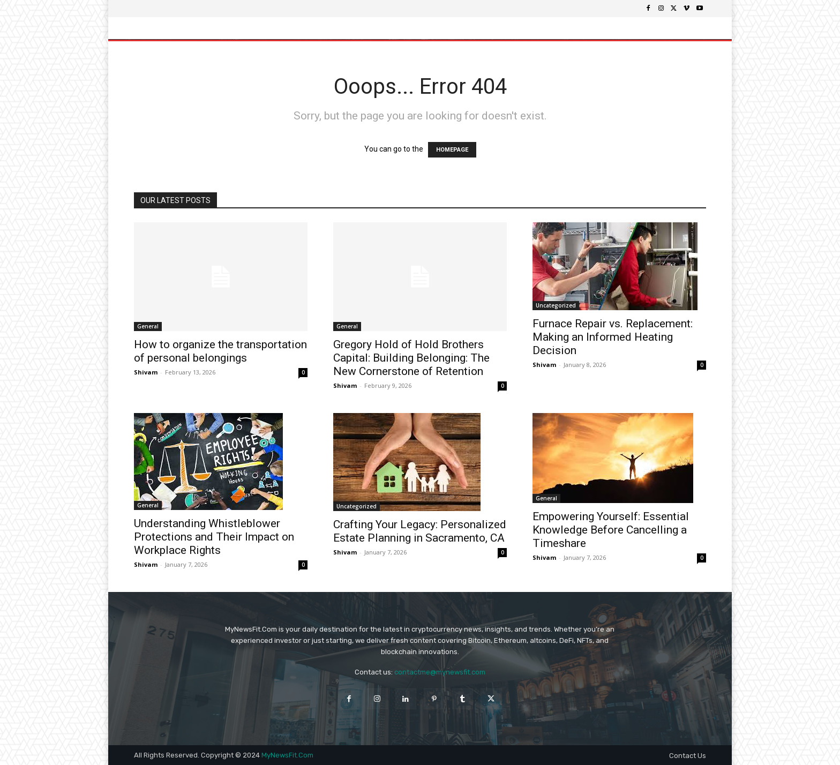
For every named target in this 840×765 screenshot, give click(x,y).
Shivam (146, 372)
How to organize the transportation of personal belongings (220, 351)
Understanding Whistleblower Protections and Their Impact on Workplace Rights (214, 537)
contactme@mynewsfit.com (439, 672)
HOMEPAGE (452, 149)
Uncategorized (556, 305)
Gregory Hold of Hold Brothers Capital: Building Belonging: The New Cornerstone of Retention (411, 358)
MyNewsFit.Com (287, 755)
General (148, 326)
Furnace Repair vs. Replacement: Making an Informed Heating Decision (612, 337)
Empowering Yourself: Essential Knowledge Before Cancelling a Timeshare (610, 530)
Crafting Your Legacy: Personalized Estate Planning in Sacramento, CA (419, 531)
